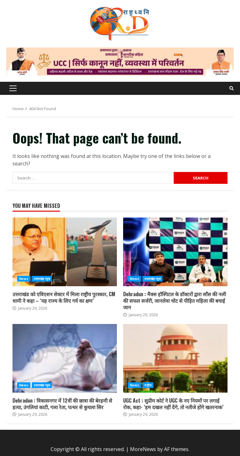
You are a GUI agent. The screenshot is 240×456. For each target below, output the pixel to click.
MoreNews (143, 449)
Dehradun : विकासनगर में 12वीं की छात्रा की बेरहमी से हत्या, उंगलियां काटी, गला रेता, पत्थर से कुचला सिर (64, 358)
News (23, 279)
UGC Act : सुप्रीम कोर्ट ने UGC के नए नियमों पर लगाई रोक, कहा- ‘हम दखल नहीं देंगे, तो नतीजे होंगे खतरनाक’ (175, 358)
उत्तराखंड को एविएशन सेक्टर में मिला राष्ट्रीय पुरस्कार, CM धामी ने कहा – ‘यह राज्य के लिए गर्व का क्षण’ (64, 252)
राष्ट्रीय (147, 385)
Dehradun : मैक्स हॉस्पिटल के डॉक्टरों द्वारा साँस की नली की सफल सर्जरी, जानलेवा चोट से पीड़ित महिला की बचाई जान (175, 252)
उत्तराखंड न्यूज (42, 279)
